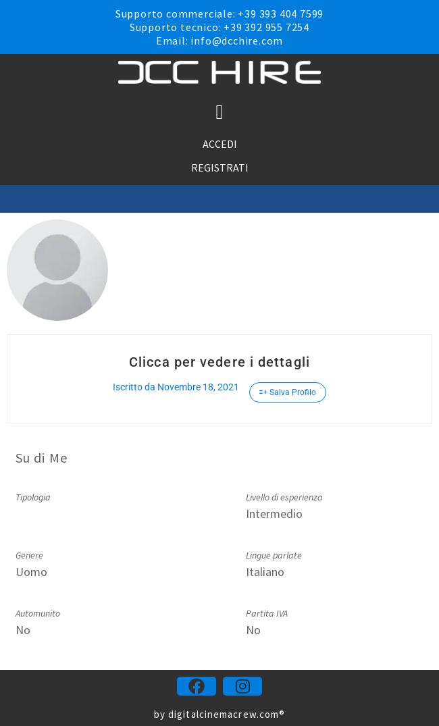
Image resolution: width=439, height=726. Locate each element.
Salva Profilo (287, 392)
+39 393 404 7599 (281, 13)
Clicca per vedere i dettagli (219, 362)
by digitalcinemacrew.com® (220, 714)
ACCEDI (220, 144)
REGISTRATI (220, 167)
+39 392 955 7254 (266, 27)
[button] (219, 112)
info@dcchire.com (236, 40)
